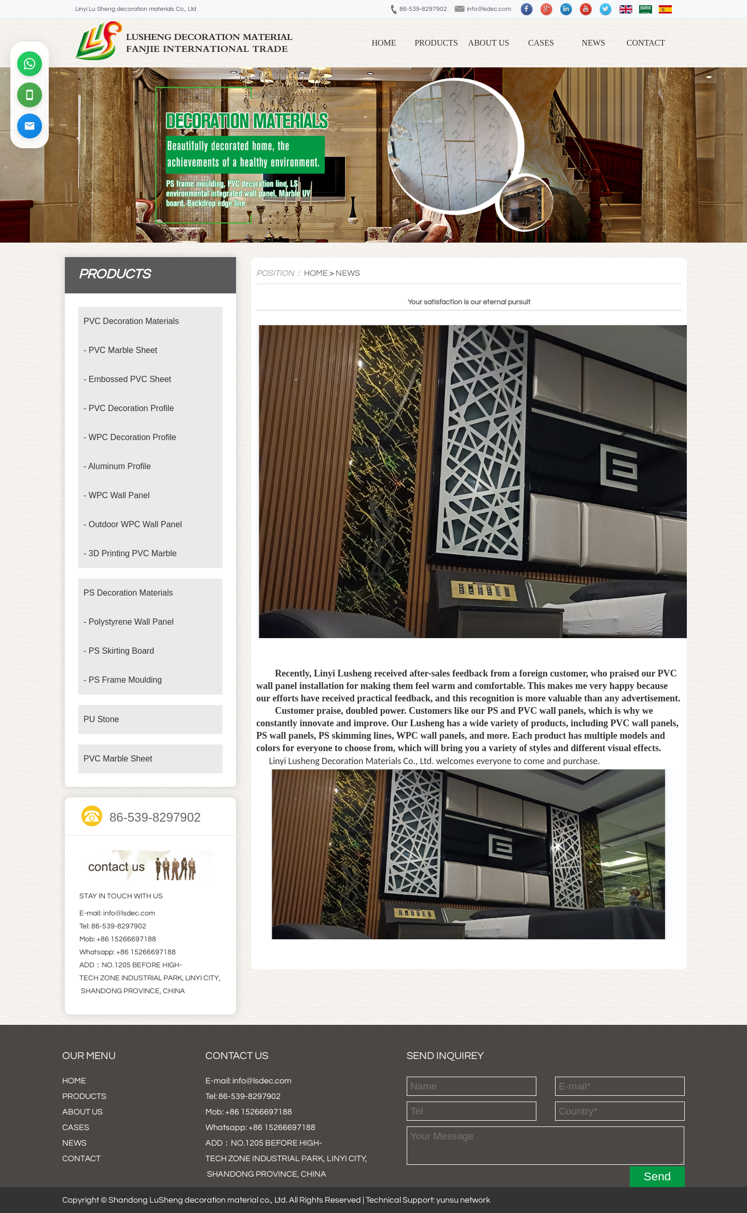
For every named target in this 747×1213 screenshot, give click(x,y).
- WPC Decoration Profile (130, 437)
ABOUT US (488, 42)
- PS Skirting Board (119, 650)
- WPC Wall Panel (116, 495)
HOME (316, 273)
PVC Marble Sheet (118, 758)
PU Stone (101, 719)
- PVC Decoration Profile (129, 408)
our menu (89, 1056)
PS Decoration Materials (128, 592)
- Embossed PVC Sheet (127, 379)
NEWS (593, 42)
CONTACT (646, 42)
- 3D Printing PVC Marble (130, 553)
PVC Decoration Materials (131, 321)
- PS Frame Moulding (123, 679)
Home (383, 42)
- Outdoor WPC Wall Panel (133, 524)
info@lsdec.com (490, 9)
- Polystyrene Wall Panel (129, 621)
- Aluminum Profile (117, 466)
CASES (541, 42)
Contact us (236, 1056)
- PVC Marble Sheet (120, 350)
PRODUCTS (436, 42)
